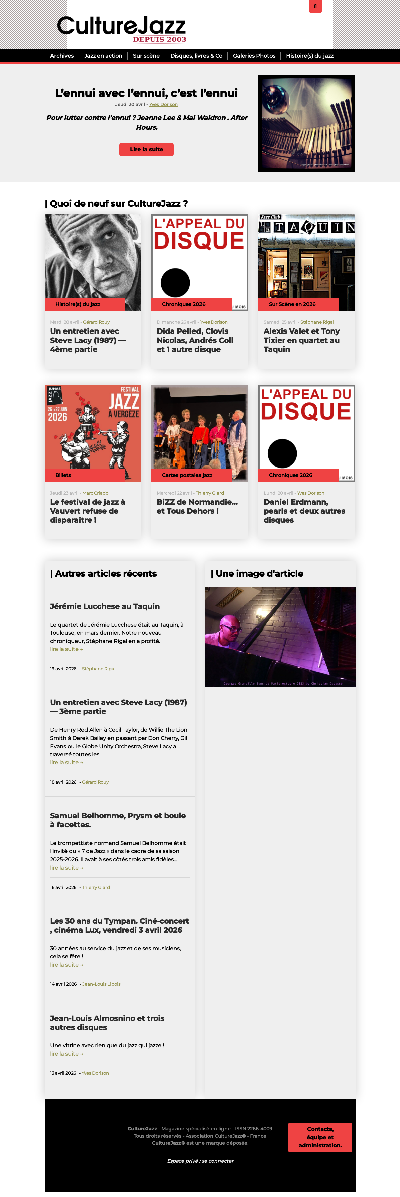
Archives (62, 55)
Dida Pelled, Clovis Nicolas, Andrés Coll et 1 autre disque (195, 340)
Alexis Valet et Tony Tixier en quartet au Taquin (302, 340)
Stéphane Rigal (317, 322)
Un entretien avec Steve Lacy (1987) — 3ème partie (118, 707)
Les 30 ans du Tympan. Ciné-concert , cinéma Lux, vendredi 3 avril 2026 (119, 926)
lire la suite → (66, 649)
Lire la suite (146, 149)
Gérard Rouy (96, 322)
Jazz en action (103, 55)
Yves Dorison (163, 104)
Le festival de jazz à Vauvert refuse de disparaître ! (87, 511)
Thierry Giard (210, 493)
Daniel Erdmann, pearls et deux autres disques (304, 511)
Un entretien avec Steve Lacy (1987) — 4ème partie (88, 340)
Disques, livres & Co (196, 55)
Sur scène (146, 55)
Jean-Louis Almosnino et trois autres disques (107, 1023)
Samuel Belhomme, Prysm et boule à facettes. (118, 820)
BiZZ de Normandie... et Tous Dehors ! (197, 507)
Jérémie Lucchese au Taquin (105, 606)
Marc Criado (95, 493)
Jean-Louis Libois (101, 984)
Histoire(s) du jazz (310, 55)
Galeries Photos (254, 55)
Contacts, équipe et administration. (320, 1137)
